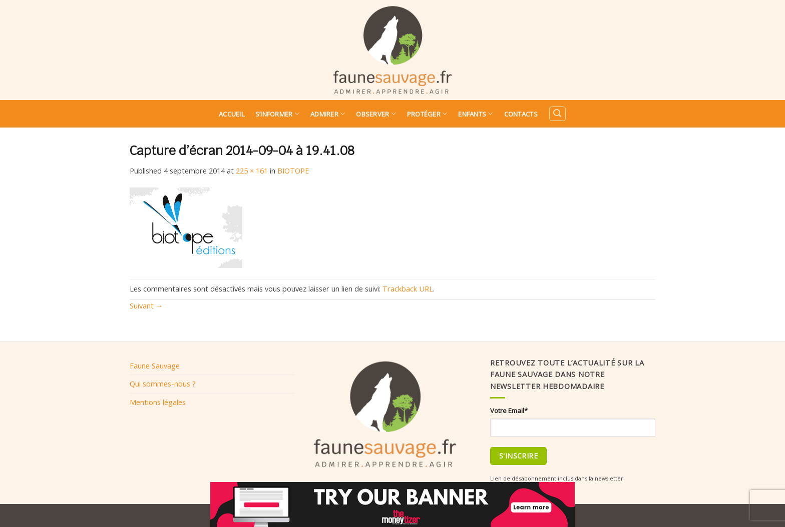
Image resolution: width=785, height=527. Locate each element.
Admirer (327, 113)
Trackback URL (407, 289)
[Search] (557, 113)
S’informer (277, 113)
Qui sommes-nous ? (163, 383)
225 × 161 (252, 171)
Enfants (475, 113)
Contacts (521, 114)
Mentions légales (158, 402)
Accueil (231, 114)
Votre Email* (509, 410)
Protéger (427, 113)
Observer (376, 113)
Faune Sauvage (155, 365)
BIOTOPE (293, 171)
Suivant (146, 305)
